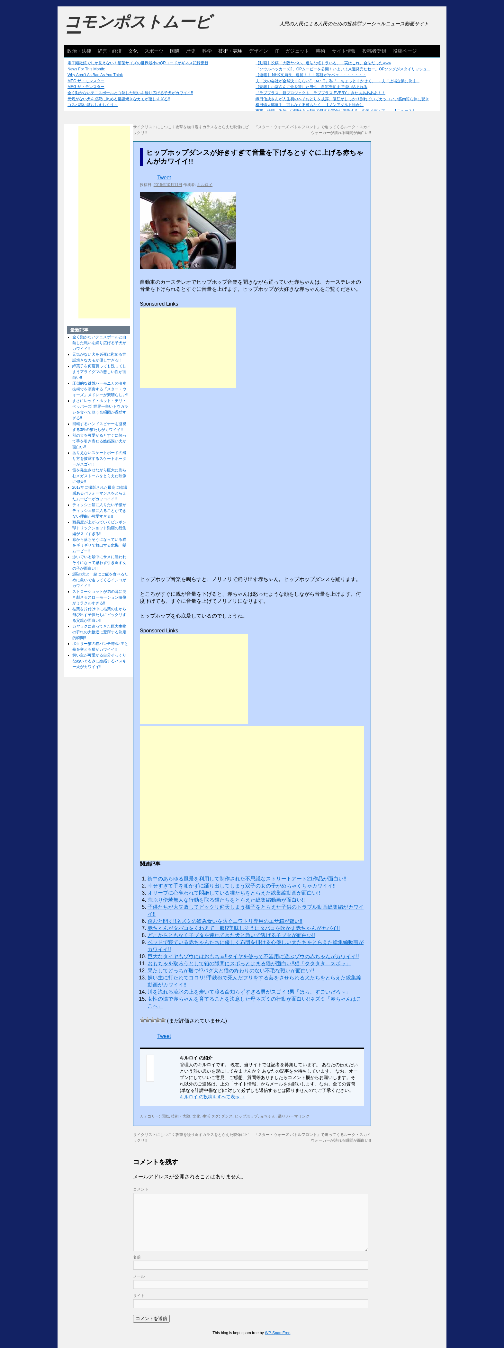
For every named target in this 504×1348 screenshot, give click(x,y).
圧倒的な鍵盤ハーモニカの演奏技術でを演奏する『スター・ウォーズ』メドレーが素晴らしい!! (100, 389)
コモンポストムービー (137, 27)
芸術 (320, 51)
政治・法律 (79, 51)
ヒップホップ (246, 1116)
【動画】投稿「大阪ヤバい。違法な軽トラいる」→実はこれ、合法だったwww (323, 63)
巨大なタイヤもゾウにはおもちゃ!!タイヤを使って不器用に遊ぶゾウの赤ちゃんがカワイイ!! (253, 956)
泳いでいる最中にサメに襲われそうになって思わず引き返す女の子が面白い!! (99, 563)
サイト (139, 1295)
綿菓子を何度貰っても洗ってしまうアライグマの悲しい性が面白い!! (99, 372)
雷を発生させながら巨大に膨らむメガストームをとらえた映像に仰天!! (99, 476)
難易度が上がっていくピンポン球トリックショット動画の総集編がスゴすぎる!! (99, 528)
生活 (206, 1116)
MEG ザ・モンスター (86, 81)
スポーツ (154, 51)
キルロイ (204, 185)
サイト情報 (344, 51)
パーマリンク (298, 1116)
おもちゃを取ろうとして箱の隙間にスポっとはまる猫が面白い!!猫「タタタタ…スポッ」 (249, 963)
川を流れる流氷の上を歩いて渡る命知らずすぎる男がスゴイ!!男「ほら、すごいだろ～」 (249, 992)
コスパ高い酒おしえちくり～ (93, 105)
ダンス (227, 1116)
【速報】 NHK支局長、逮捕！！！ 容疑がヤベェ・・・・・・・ (311, 75)
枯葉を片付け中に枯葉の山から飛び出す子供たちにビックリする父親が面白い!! (99, 615)
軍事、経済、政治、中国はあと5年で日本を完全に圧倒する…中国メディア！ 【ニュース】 (336, 111)
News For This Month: (86, 69)
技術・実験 (230, 51)
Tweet (164, 177)
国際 (175, 51)
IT (276, 51)
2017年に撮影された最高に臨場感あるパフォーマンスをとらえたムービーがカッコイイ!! (99, 493)
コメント (140, 1189)
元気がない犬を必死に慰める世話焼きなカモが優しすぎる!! (119, 99)
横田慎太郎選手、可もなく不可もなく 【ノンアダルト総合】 (310, 105)
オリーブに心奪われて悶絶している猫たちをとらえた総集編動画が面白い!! (234, 893)
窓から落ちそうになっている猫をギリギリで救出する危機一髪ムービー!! (99, 545)
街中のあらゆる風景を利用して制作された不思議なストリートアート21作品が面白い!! (247, 878)
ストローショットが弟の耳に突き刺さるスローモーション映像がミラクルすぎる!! (99, 597)
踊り (281, 1116)
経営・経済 (110, 51)
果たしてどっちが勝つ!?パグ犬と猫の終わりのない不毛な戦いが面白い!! (231, 970)
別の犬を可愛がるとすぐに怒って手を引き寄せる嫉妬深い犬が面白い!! (99, 441)
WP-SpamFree (277, 1333)
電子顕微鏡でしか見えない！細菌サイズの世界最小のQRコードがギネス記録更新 (138, 63)
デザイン (258, 51)
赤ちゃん (267, 1116)
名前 (137, 1257)
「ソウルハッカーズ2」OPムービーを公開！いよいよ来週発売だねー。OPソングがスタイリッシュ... (343, 69)
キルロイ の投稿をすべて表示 (212, 1096)
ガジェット (297, 51)
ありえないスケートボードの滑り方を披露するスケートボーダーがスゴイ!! (99, 459)
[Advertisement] (188, 348)
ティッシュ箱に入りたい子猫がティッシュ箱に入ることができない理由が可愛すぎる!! (99, 511)
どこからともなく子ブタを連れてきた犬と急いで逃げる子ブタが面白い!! (231, 935)
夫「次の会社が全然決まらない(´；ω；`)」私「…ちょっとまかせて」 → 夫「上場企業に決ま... (337, 81)
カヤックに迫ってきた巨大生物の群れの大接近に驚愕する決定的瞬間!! (99, 632)
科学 (207, 51)
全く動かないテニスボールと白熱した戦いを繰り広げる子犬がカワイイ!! (130, 93)
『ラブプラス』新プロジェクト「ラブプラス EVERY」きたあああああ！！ (320, 93)
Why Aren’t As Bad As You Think (95, 75)
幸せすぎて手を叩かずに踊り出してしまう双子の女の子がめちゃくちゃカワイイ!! (242, 885)
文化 (133, 51)
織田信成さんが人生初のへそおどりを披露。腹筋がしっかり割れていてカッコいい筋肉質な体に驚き (342, 99)
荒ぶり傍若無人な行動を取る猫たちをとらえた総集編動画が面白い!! (226, 900)
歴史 (191, 51)
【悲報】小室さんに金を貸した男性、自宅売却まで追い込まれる (311, 87)
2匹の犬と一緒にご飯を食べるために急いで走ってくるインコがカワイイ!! (100, 580)
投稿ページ (405, 51)
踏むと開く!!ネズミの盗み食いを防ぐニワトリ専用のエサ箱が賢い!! (225, 921)
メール (139, 1276)
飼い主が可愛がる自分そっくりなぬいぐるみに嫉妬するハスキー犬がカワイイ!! (99, 661)
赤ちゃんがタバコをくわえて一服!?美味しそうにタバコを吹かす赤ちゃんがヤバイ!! (244, 928)
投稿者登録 (374, 51)
